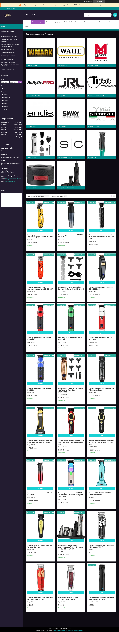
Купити (40, 230)
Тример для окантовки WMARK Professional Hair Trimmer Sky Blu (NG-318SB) (70, 494)
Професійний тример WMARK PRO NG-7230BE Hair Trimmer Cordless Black (101, 442)
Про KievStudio (68, 22)
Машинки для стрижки (9, 36)
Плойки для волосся (8, 56)
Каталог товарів (37, 22)
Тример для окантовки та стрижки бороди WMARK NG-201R (40, 288)
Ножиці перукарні (7, 59)
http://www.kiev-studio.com (13, 179)
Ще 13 (5, 109)
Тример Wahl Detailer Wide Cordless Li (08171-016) (68, 598)
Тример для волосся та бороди (9, 40)
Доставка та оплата (90, 22)
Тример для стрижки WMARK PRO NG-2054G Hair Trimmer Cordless (40, 441)
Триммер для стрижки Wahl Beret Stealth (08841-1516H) (101, 598)
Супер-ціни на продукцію (53, 22)
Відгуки (27, 26)
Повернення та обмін (105, 22)
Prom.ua (68, 628)
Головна (27, 22)
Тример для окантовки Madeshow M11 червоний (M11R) (40, 598)
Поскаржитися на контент (60, 630)
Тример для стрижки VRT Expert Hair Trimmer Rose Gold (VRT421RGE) (70, 390)
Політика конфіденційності (75, 630)
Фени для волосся (7, 49)
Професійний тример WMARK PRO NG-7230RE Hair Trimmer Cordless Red (71, 442)
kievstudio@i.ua (10, 181)
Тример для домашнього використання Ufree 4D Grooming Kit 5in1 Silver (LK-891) (70, 547)
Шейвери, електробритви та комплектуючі (10, 45)
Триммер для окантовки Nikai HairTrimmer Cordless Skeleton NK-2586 (101, 236)
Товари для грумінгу (8, 69)
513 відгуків (89, 1)
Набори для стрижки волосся (8, 32)
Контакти (78, 22)
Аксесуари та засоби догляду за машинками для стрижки (10, 64)
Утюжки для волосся (8, 52)
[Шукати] (109, 15)
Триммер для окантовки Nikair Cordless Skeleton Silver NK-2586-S (71, 288)
